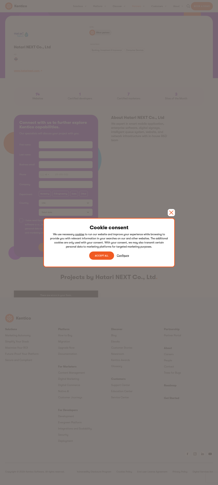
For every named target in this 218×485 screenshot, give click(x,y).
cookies (79, 234)
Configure (123, 255)
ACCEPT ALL (101, 255)
